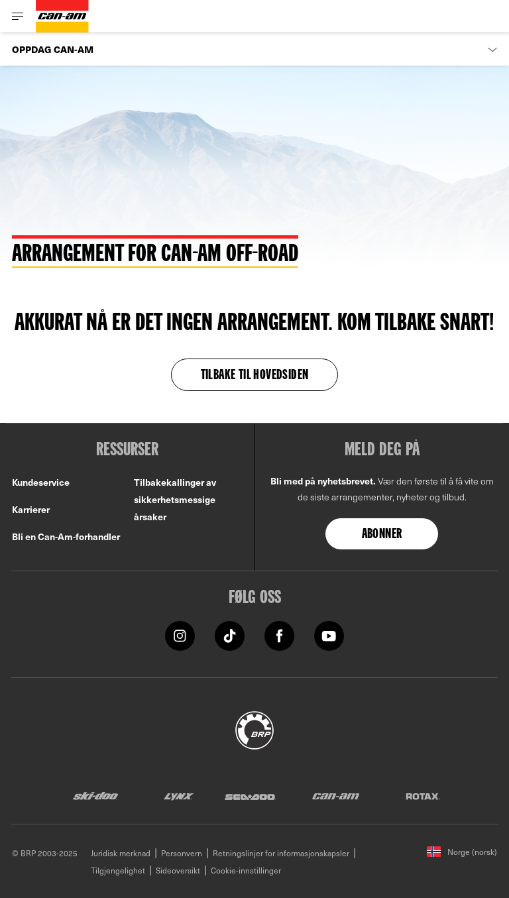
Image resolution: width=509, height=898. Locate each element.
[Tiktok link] (230, 635)
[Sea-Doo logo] (250, 796)
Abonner (382, 534)
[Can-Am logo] (62, 16)
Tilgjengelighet (118, 870)
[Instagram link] (180, 635)
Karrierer (31, 509)
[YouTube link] (329, 635)
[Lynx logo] (179, 796)
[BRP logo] (254, 728)
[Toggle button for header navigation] (18, 16)
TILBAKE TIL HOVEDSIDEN (255, 375)
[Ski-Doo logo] (95, 796)
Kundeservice (41, 482)
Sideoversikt (178, 870)
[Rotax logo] (422, 796)
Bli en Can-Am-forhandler (66, 536)
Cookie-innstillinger (246, 870)
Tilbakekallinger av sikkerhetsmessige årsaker (175, 499)
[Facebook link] (279, 635)
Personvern (181, 853)
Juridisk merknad (120, 853)
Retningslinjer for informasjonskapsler (281, 853)
